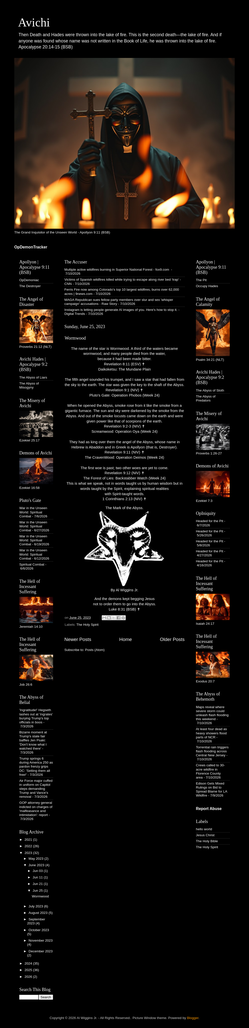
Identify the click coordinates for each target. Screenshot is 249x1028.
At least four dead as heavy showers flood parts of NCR (211, 733)
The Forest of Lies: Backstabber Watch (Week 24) (124, 478)
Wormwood (75, 338)
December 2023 (41, 951)
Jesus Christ (205, 835)
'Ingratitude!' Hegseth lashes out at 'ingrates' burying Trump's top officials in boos (36, 716)
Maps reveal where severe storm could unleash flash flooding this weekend (212, 713)
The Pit (201, 280)
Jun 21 (38, 884)
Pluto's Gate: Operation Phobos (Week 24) (124, 395)
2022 (29, 846)
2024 (29, 963)
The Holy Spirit (87, 624)
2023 (29, 853)
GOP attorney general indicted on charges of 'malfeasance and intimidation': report (35, 809)
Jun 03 (38, 871)
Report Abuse (209, 809)
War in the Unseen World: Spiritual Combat (33, 512)
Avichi (34, 22)
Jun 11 (38, 877)
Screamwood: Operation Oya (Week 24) (124, 431)
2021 (29, 839)
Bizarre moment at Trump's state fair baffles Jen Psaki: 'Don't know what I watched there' (33, 740)
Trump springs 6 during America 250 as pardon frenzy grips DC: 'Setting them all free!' (36, 767)
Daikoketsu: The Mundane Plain (124, 369)
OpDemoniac (29, 280)
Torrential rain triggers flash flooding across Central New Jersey (212, 751)
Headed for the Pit (209, 521)
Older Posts (172, 639)
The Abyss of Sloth (210, 390)
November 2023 (41, 940)
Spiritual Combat (31, 564)
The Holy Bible (207, 841)
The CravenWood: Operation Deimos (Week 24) (124, 457)
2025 (29, 970)
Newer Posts (77, 639)
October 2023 (39, 930)
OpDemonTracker (30, 247)
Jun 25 (38, 890)
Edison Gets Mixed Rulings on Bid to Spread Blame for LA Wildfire (211, 790)
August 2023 (39, 913)
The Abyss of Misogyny (29, 385)
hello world (204, 829)
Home (125, 639)
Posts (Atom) (95, 650)
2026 (29, 977)
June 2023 (37, 865)
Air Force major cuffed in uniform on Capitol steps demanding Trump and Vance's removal (36, 789)
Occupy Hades (207, 286)
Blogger (193, 1018)
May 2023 (36, 858)
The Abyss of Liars (33, 377)
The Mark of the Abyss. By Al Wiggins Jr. (124, 549)
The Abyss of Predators (205, 398)
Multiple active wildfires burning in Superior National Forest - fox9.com (117, 269)
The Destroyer (30, 286)
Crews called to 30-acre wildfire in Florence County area (210, 771)
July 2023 (36, 906)
